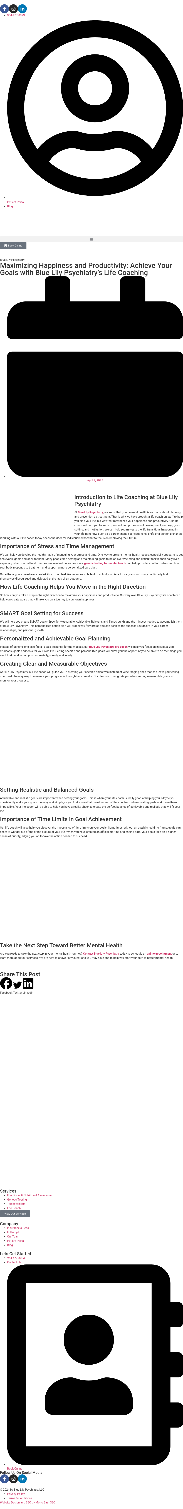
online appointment (159, 953)
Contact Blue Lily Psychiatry (101, 953)
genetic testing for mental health (105, 563)
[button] (91, 239)
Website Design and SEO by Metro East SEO (27, 1502)
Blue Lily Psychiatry (90, 512)
